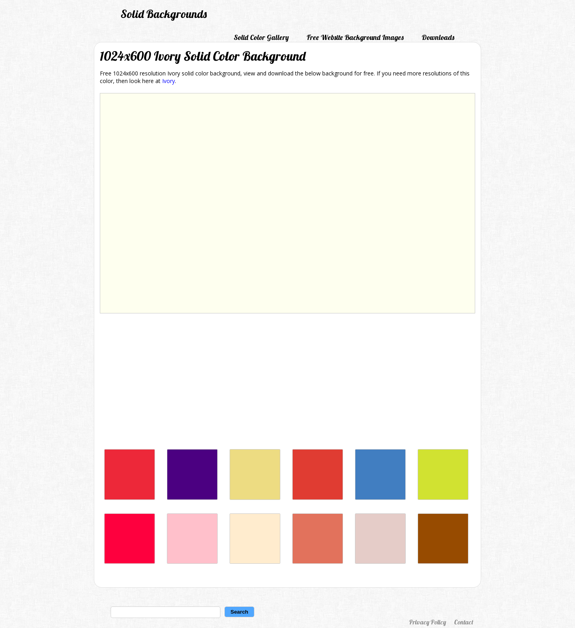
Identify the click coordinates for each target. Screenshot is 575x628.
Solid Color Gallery (261, 37)
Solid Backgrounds (164, 14)
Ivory (168, 81)
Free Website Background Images (355, 37)
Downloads (438, 37)
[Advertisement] (287, 383)
